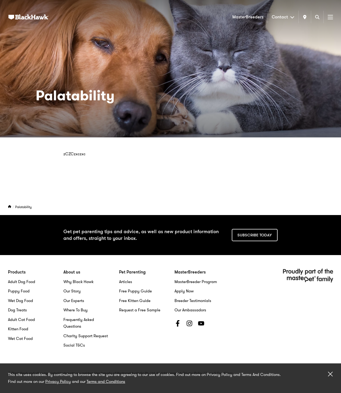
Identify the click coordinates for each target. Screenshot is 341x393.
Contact (283, 17)
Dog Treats (17, 310)
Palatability (23, 207)
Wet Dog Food (20, 301)
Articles (125, 282)
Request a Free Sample (139, 310)
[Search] (317, 17)
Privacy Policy (58, 381)
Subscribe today (254, 235)
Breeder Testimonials (192, 301)
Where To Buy (75, 310)
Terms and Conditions (106, 381)
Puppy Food (19, 291)
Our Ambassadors (190, 310)
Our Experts (73, 301)
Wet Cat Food (20, 339)
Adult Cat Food (21, 320)
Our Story (72, 291)
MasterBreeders (247, 17)
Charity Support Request (85, 336)
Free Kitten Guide (135, 301)
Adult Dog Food (21, 282)
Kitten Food (18, 329)
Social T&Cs (74, 345)
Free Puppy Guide (135, 291)
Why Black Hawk (78, 282)
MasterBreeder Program (195, 282)
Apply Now (184, 291)
